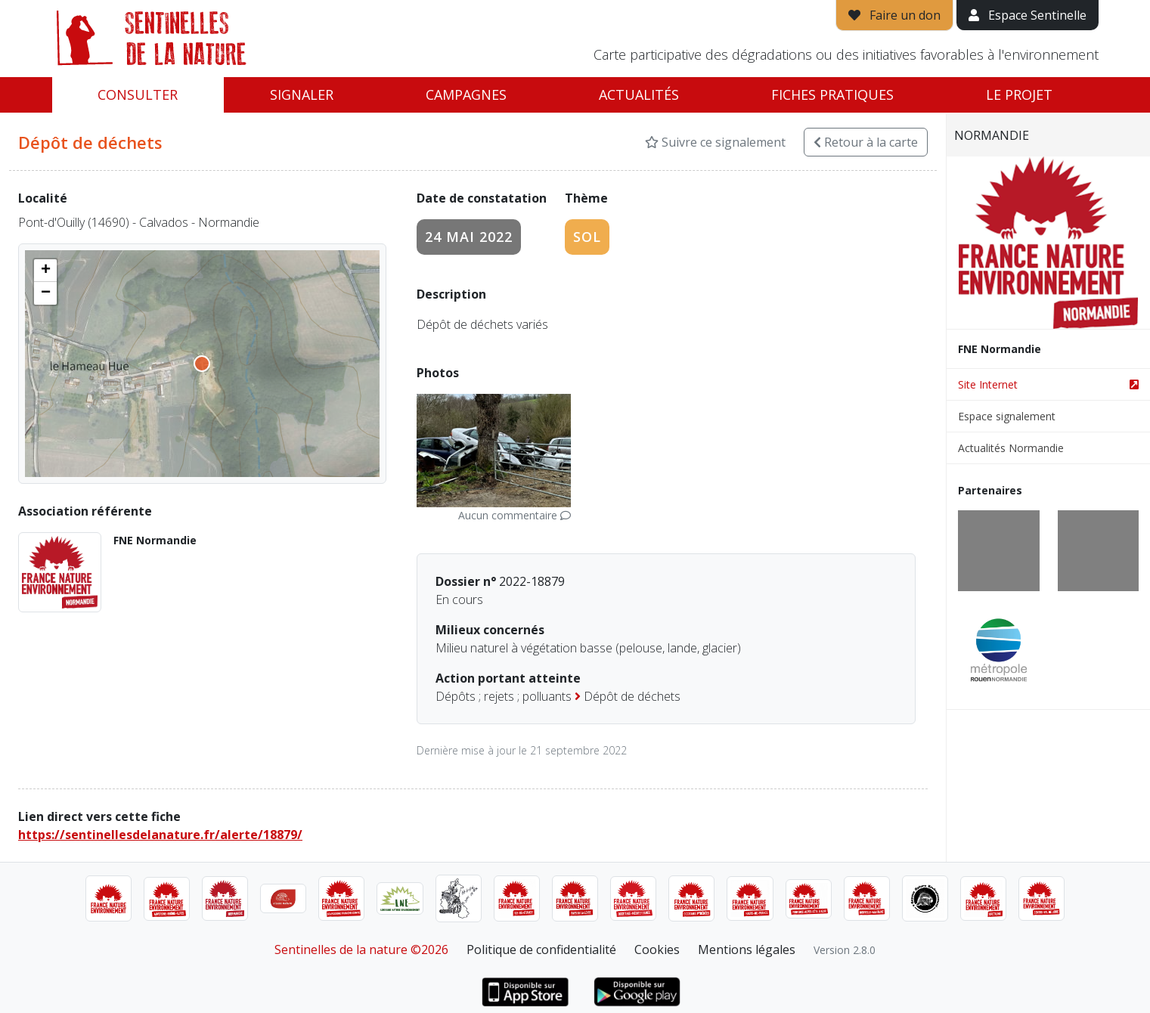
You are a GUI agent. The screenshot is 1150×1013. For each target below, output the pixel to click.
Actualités (639, 94)
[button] (45, 270)
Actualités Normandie (1011, 448)
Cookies (657, 949)
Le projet (1019, 94)
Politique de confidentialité (541, 949)
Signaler (301, 94)
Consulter (138, 94)
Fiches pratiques (832, 94)
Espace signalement (1006, 416)
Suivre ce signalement (715, 142)
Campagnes (466, 94)
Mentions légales (746, 949)
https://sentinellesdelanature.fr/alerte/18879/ (160, 834)
